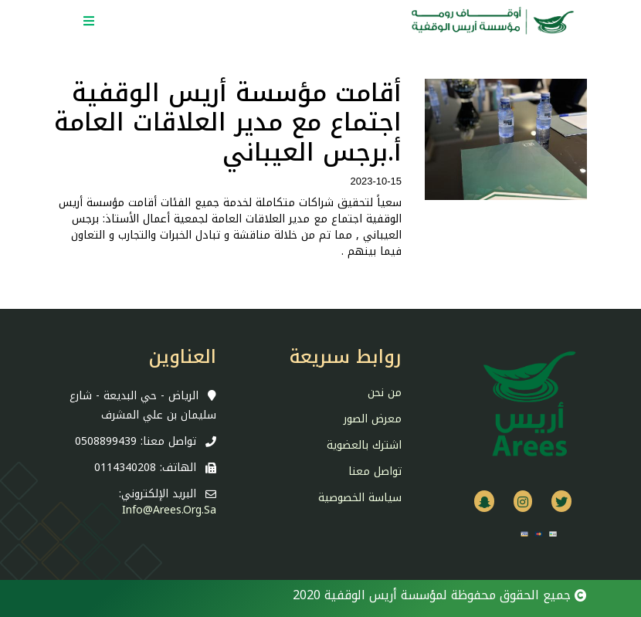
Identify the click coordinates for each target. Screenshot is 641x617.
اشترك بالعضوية (364, 445)
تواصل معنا (375, 471)
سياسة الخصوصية (360, 497)
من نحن (385, 392)
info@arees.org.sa (169, 510)
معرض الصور (373, 419)
